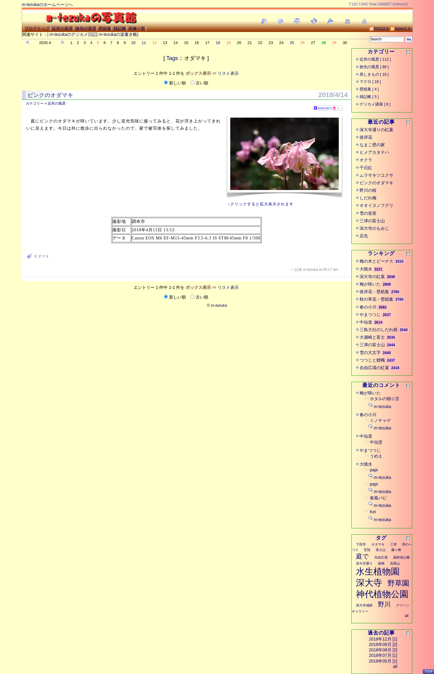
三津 (393, 544)
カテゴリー (35, 103)
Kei (373, 511)
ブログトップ (37, 28)
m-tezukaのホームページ (45, 4)
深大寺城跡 (364, 605)
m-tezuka (382, 406)
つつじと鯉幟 (372, 360)
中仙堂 (376, 442)
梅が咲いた (370, 284)
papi (374, 469)
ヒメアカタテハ (374, 152)
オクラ (366, 159)
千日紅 (366, 167)
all (406, 616)
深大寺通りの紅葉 (376, 129)
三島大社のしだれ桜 (379, 329)
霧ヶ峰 (396, 550)
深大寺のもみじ (374, 228)
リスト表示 (228, 73)
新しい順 (175, 83)
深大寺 (369, 582)
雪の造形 (368, 213)
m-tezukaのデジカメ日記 (73, 34)
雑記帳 (120, 28)
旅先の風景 (85, 28)
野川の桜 (368, 190)
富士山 (381, 550)
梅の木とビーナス (376, 261)
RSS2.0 (379, 28)
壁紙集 (105, 28)
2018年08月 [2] (383, 649)
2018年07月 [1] (383, 655)
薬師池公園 (401, 557)
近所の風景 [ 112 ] (375, 59)
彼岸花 (366, 137)
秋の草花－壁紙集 (376, 299)
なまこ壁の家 (372, 144)
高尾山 (395, 563)
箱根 (381, 563)
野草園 (398, 583)
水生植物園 (378, 571)
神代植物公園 (382, 594)
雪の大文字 (370, 352)
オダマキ (41, 256)
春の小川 (368, 307)
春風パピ (378, 497)
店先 (364, 235)
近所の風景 (62, 28)
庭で (362, 556)
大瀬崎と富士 (372, 337)
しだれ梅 (368, 197)
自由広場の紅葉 (374, 367)
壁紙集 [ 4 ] (369, 89)
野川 (384, 604)
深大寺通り (364, 563)
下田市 (361, 544)
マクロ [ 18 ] (370, 82)
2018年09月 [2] (383, 644)
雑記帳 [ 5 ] (369, 97)
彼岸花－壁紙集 (374, 291)
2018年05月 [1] (383, 661)
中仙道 (366, 322)
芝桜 (367, 550)
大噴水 (366, 269)
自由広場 (381, 557)
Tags (172, 58)
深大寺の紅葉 (372, 276)
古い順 (199, 83)
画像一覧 (136, 28)
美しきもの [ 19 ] (374, 74)
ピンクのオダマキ (50, 95)
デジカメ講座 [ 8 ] (375, 104)
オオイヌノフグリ (376, 205)
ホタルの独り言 (384, 398)
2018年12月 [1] (383, 639)
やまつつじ (370, 314)
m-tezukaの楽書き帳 (118, 34)
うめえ (376, 456)
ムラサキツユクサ (376, 175)
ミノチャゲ (380, 420)
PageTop (428, 671)
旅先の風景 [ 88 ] (374, 67)
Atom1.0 (400, 28)
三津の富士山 (372, 220)
